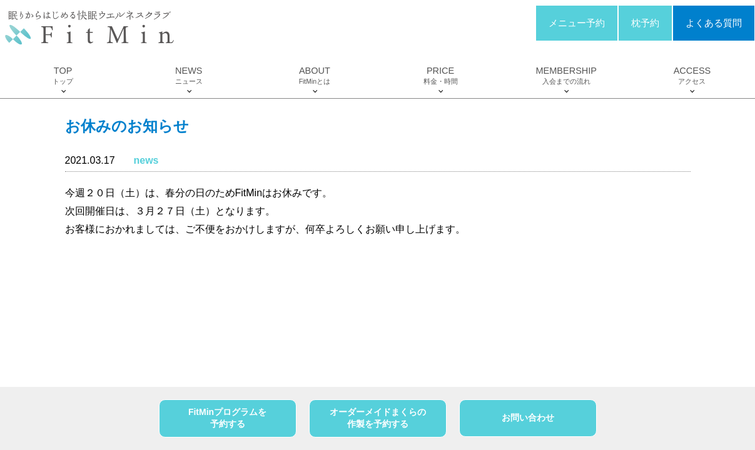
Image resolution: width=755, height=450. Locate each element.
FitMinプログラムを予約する (227, 418)
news (145, 160)
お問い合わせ (528, 417)
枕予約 (645, 23)
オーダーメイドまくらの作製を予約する (378, 418)
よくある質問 (714, 23)
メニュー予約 (577, 23)
